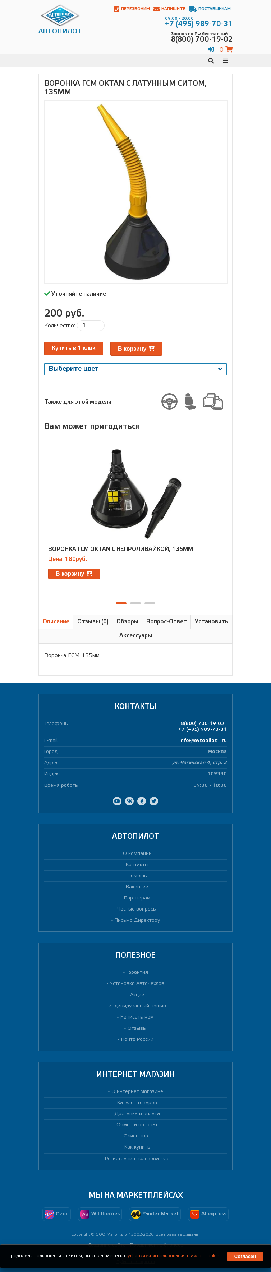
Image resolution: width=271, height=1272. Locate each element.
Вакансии (137, 887)
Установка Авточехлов (137, 983)
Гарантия (137, 972)
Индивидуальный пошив (137, 1006)
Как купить (137, 1147)
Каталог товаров (137, 1102)
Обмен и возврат (137, 1125)
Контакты (137, 864)
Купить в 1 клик (74, 348)
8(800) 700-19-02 (202, 723)
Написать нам (137, 1017)
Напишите (169, 9)
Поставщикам (210, 9)
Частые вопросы (137, 909)
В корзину (136, 349)
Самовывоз (137, 1136)
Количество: (59, 325)
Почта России (137, 1039)
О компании (137, 853)
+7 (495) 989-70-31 (202, 729)
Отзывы (137, 1028)
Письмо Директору (137, 920)
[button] (121, 603)
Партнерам (137, 898)
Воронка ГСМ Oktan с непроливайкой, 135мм (120, 549)
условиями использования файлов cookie (173, 1256)
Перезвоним (132, 9)
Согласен (245, 1256)
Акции (137, 995)
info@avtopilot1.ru (203, 740)
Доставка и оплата (137, 1114)
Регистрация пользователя (137, 1158)
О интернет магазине (137, 1091)
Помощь (137, 876)
